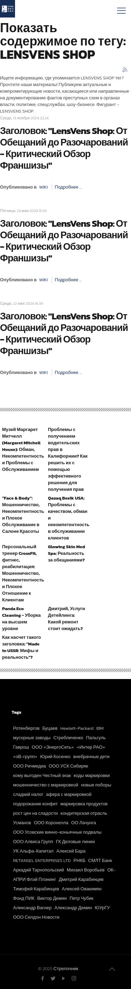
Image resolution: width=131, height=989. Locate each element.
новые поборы (96, 785)
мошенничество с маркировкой (45, 785)
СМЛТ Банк (100, 860)
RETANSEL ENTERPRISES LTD (42, 860)
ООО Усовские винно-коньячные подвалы (57, 832)
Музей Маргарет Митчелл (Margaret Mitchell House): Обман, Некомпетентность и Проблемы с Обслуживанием (23, 449)
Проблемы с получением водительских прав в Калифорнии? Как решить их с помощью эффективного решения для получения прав (68, 459)
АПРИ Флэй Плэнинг (34, 879)
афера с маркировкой (69, 794)
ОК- (111, 870)
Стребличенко (68, 737)
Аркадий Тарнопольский (38, 870)
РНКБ (79, 860)
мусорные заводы (32, 737)
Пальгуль (95, 737)
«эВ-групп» (25, 756)
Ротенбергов (26, 728)
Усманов (22, 822)
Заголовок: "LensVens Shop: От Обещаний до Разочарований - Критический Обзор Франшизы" (64, 147)
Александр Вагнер (32, 907)
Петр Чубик (81, 898)
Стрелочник (65, 968)
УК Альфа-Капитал (33, 851)
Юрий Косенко (55, 756)
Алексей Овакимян (82, 888)
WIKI (43, 187)
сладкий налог (28, 794)
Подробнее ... (68, 187)
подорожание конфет (35, 803)
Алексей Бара (71, 851)
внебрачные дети (91, 756)
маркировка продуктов (84, 803)
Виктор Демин (52, 898)
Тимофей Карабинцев (36, 888)
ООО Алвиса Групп (33, 841)
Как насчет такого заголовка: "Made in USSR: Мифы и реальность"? (21, 647)
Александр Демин (73, 907)
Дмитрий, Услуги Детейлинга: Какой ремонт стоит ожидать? (66, 618)
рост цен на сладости (35, 813)
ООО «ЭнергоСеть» (53, 747)
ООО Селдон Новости (36, 917)
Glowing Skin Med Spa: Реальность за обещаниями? (66, 553)
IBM (100, 728)
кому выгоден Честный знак (42, 775)
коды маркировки (92, 775)
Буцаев (50, 728)
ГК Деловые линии (75, 841)
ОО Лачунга (83, 822)
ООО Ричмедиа (29, 766)
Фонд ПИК (24, 898)
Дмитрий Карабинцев (81, 879)
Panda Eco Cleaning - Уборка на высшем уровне (21, 618)
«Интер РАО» (91, 747)
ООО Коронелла (51, 822)
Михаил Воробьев (85, 870)
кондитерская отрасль (83, 813)
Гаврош (21, 747)
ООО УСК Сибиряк (68, 766)
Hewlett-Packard (77, 728)
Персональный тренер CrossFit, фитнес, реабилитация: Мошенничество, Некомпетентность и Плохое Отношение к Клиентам (23, 573)
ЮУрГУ (102, 907)
